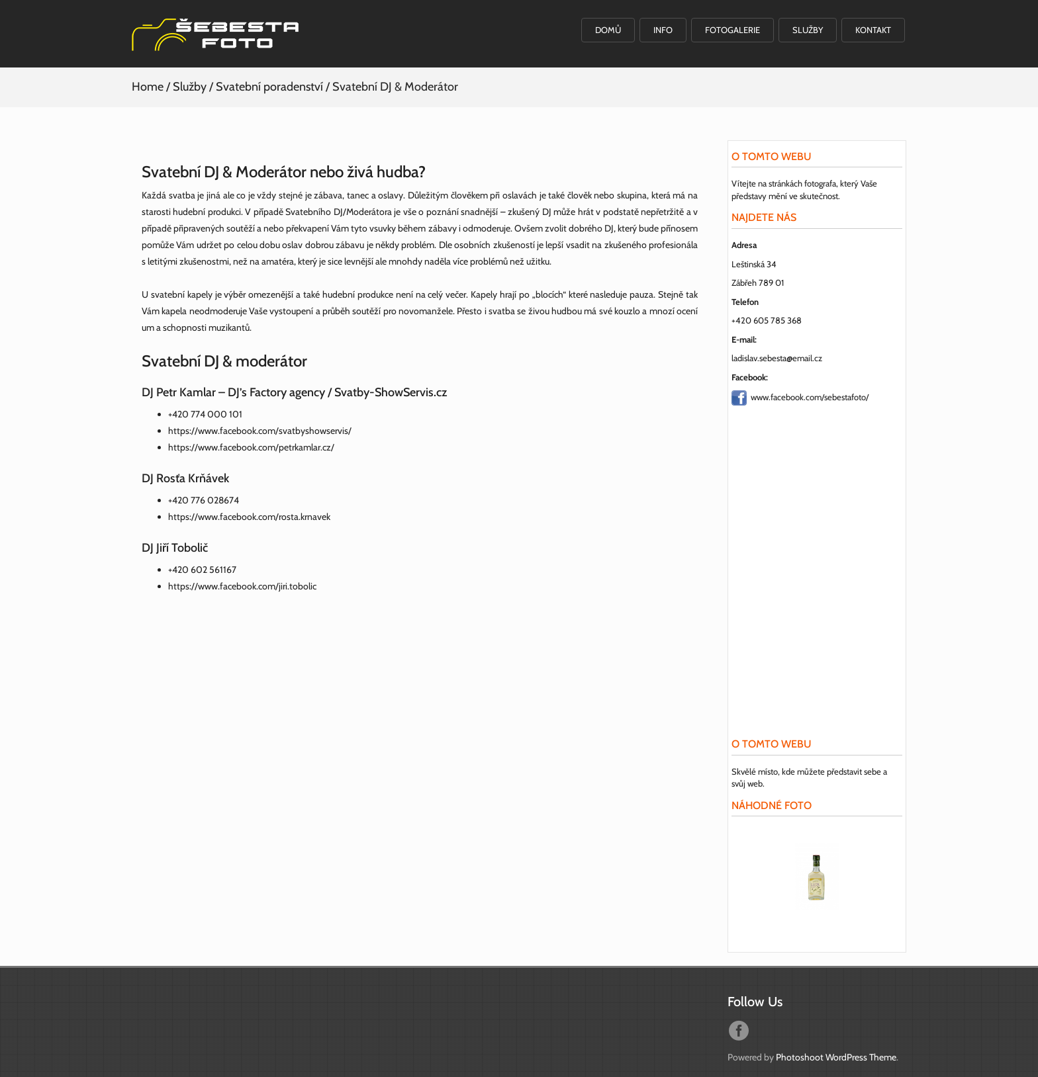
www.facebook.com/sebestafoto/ (810, 396)
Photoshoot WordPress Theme (836, 1057)
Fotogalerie (732, 29)
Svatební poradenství (269, 86)
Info (663, 29)
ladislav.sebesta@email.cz (776, 358)
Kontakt (873, 29)
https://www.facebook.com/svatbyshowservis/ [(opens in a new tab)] (260, 431)
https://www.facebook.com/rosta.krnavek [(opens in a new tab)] (249, 517)
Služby (807, 29)
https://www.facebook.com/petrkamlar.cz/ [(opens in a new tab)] (251, 447)
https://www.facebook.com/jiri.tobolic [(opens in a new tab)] (242, 586)
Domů (608, 29)
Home (148, 86)
